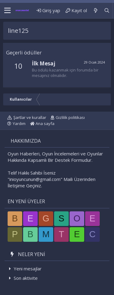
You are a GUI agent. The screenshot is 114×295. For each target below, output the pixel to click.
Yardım (19, 123)
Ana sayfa (42, 123)
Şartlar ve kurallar (29, 117)
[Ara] (106, 10)
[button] (7, 10)
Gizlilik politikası (70, 117)
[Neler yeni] (95, 10)
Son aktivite (26, 278)
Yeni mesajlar (28, 269)
